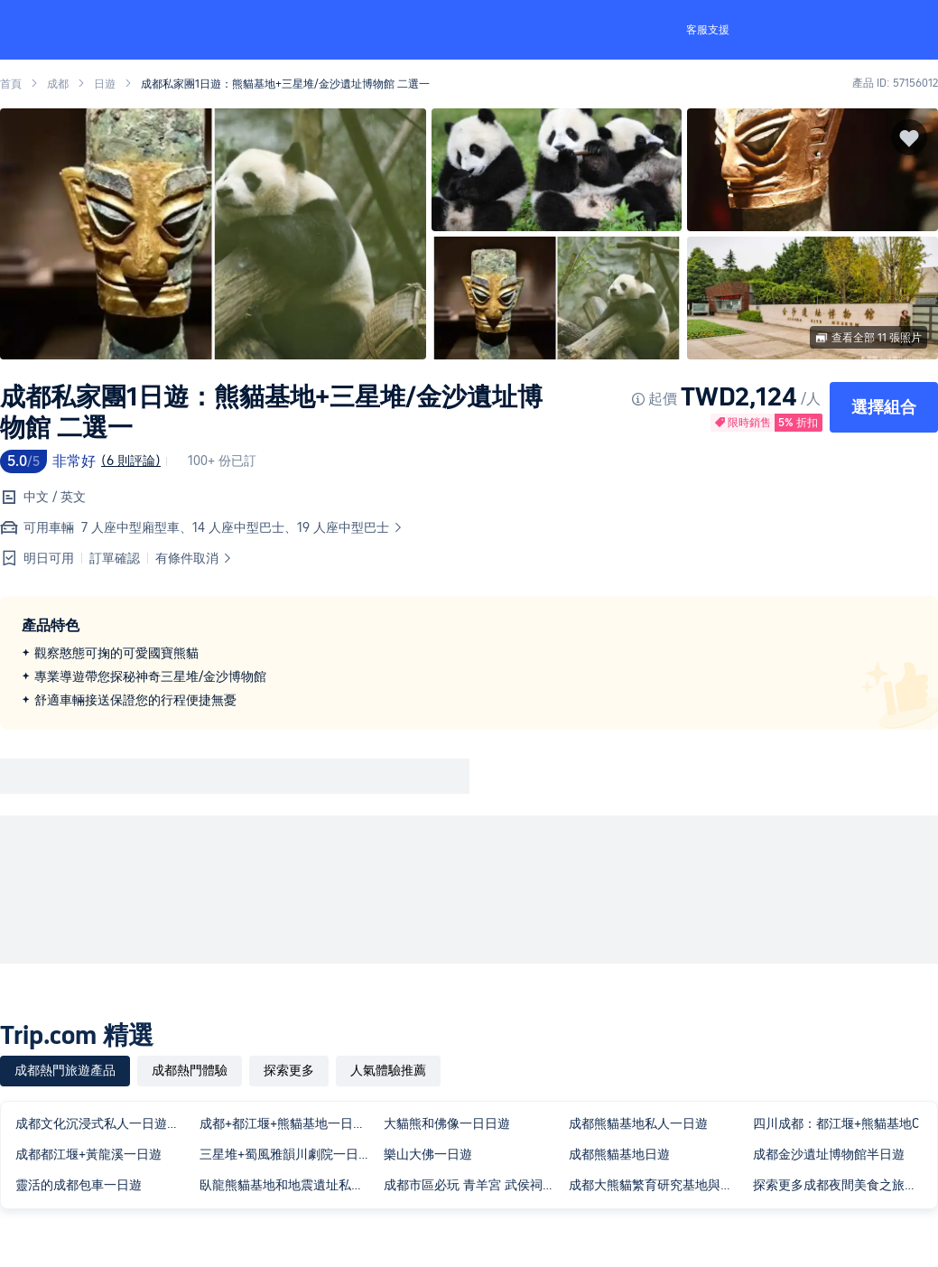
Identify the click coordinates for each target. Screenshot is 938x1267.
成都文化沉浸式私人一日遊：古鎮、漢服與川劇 (103, 1123)
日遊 (105, 84)
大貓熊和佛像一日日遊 (447, 1123)
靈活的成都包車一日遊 (78, 1185)
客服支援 (707, 29)
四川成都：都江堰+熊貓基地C (836, 1123)
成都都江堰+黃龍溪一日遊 (88, 1154)
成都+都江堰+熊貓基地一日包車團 (288, 1123)
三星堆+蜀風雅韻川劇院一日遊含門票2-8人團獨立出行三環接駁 (288, 1154)
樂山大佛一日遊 (428, 1154)
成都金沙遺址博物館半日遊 (829, 1154)
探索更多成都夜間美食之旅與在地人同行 (841, 1185)
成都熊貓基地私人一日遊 (638, 1123)
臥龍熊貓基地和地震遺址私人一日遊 (288, 1185)
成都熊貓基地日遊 (619, 1154)
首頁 (11, 84)
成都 (58, 84)
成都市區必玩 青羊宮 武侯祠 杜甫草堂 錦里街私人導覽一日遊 (472, 1185)
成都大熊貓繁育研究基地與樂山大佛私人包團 (657, 1185)
